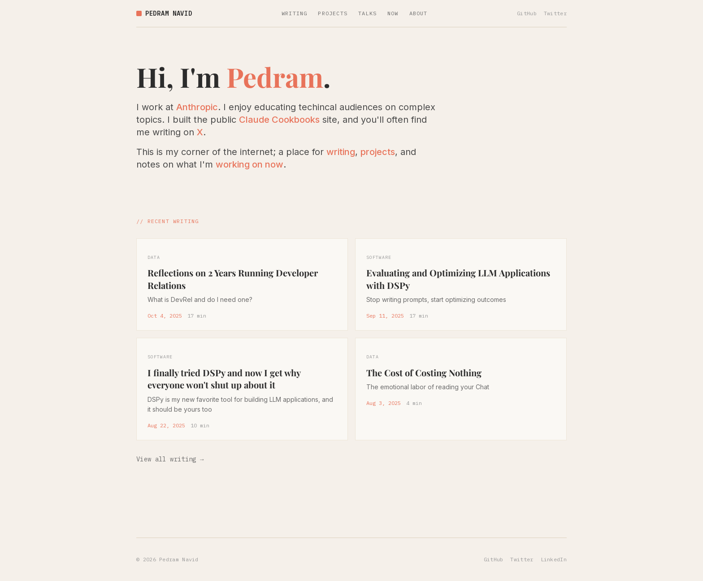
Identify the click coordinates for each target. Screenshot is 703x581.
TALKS (367, 13)
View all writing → (170, 459)
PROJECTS (332, 13)
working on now (249, 164)
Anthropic (197, 107)
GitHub (527, 13)
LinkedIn (554, 559)
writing (340, 151)
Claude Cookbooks (279, 119)
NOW (393, 13)
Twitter (555, 13)
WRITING (294, 13)
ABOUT (418, 13)
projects (377, 151)
